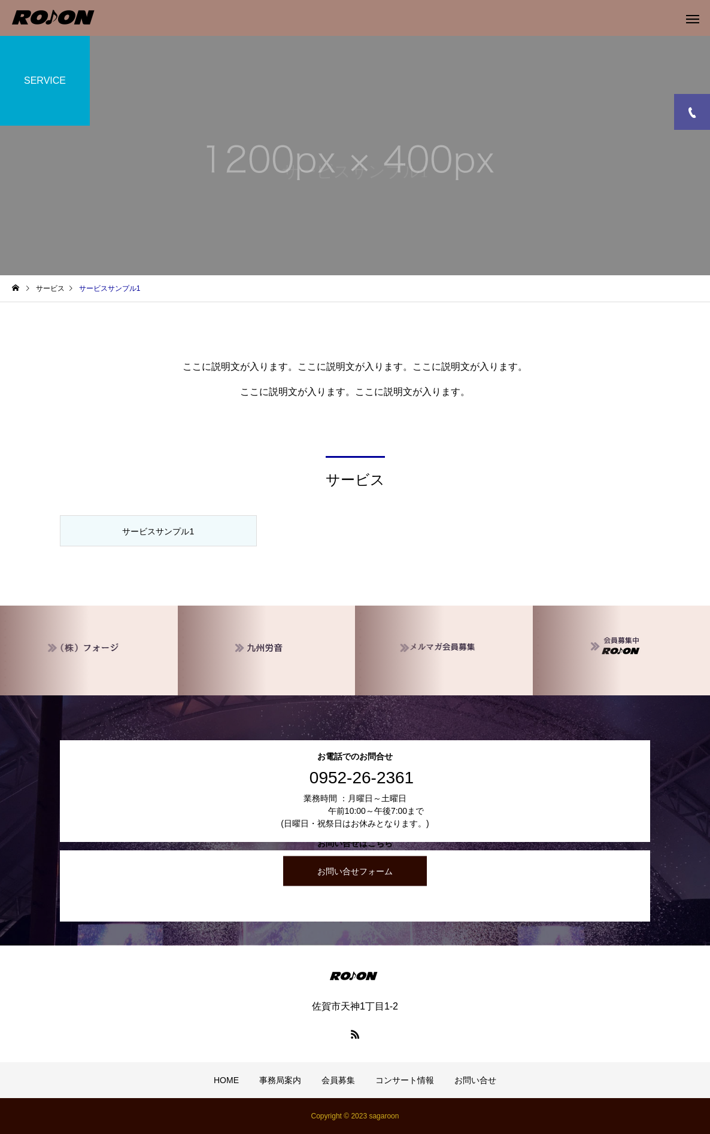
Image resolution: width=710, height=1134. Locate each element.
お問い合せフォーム (355, 871)
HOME (226, 1080)
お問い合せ (475, 1080)
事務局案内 (280, 1080)
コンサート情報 (404, 1080)
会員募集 (338, 1080)
